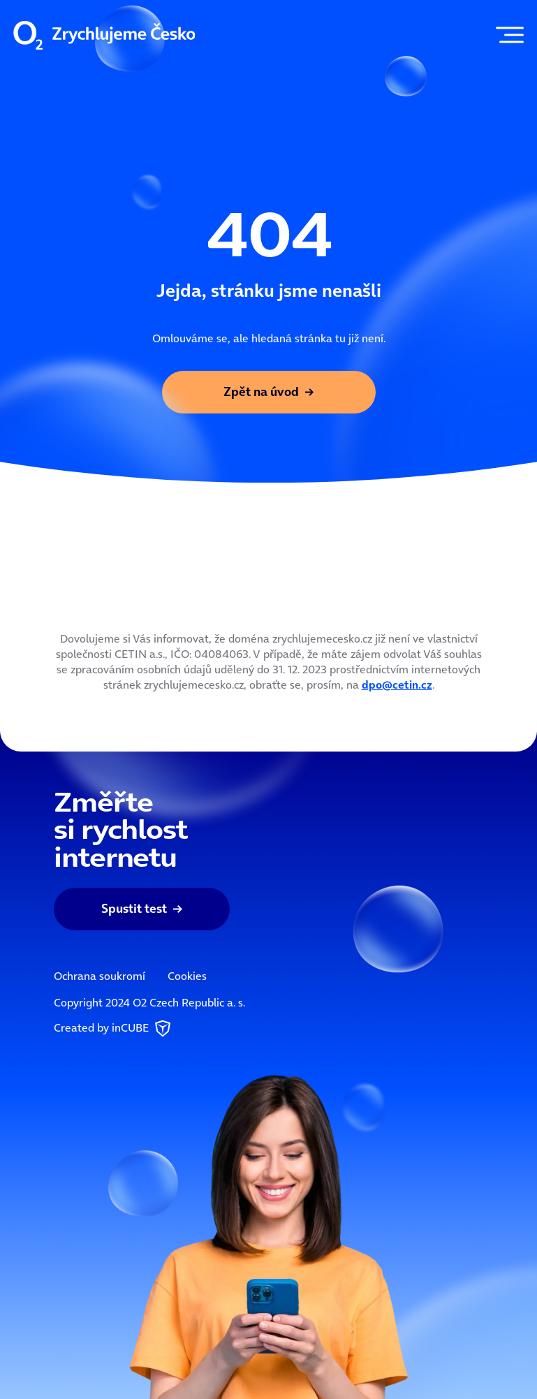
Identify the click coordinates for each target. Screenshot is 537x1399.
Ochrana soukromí (99, 975)
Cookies (187, 975)
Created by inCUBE (114, 1029)
